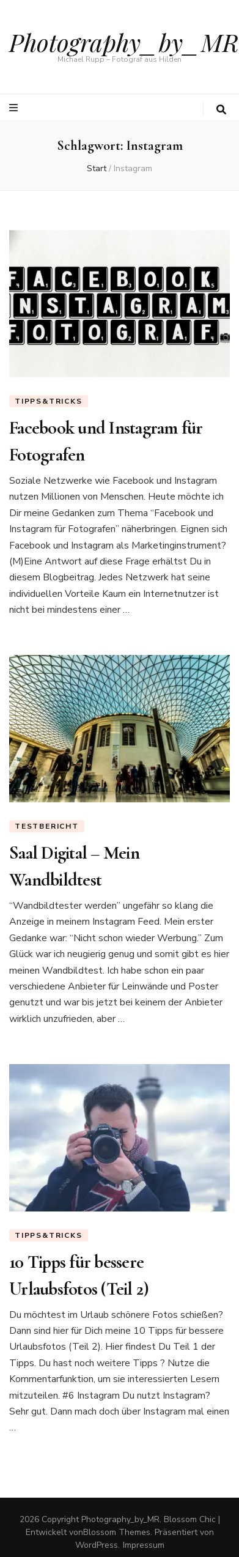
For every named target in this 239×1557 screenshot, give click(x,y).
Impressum (143, 1545)
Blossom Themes (116, 1532)
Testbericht (47, 826)
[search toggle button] (221, 110)
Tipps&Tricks (49, 401)
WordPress (96, 1545)
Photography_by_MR (124, 42)
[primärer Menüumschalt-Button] (15, 108)
